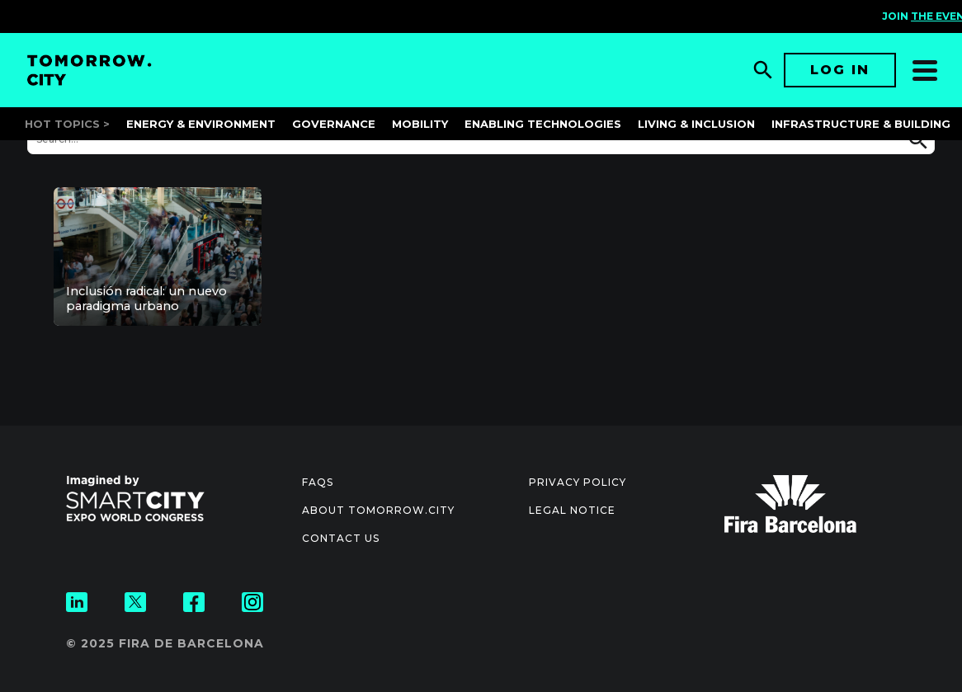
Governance (333, 123)
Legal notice (572, 510)
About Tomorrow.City (378, 510)
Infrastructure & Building (860, 123)
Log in (840, 70)
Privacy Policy (577, 482)
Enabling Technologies (542, 123)
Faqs (317, 482)
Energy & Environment (201, 123)
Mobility (420, 123)
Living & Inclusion (696, 123)
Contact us (341, 538)
